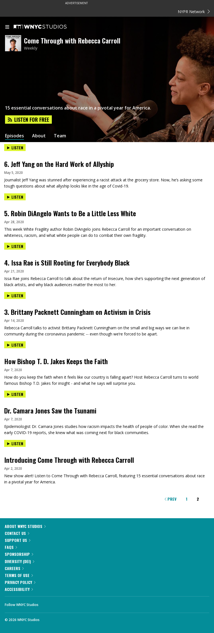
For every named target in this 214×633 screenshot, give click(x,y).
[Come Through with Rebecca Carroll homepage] (14, 43)
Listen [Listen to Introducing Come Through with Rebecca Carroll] (15, 443)
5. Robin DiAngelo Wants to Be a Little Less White (70, 213)
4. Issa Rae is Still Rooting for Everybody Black (67, 262)
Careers (14, 568)
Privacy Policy (20, 582)
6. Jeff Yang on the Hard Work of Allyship (59, 164)
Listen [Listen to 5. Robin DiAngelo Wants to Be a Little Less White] (15, 197)
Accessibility (19, 589)
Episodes (14, 136)
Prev (170, 499)
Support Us (17, 540)
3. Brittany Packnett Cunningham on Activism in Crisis (77, 312)
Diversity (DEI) (19, 561)
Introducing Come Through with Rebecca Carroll (69, 460)
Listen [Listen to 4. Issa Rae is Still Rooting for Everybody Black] (15, 246)
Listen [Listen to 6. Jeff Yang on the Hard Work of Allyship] (15, 147)
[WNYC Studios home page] (47, 27)
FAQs (11, 547)
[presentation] (107, 152)
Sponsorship (19, 554)
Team (60, 136)
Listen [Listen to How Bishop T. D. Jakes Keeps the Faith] (15, 345)
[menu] (7, 27)
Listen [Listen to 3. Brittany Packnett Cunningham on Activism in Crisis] (15, 295)
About (39, 136)
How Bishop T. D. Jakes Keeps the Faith (56, 361)
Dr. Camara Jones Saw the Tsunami (50, 410)
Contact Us (17, 533)
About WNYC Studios (25, 526)
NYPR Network (194, 11)
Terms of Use (19, 575)
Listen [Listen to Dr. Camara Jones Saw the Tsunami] (15, 394)
